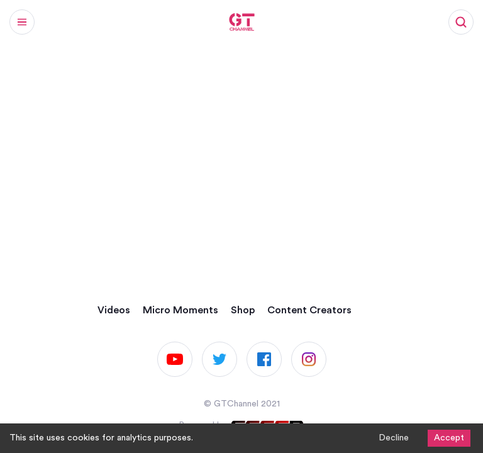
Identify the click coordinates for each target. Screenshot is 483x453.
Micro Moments (180, 310)
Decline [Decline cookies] (394, 437)
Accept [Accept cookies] (449, 437)
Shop (243, 310)
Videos (113, 310)
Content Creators (309, 310)
